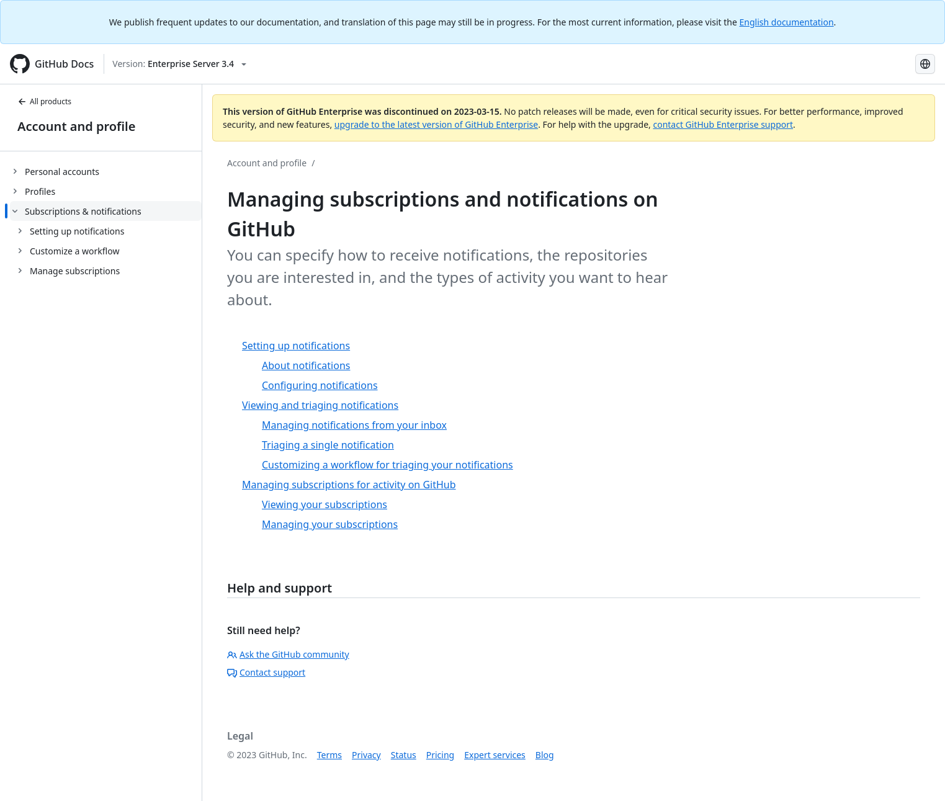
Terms (329, 755)
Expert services (495, 755)
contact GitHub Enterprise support (723, 124)
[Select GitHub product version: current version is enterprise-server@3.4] (179, 64)
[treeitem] (106, 171)
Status (403, 755)
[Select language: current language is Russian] (925, 64)
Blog (544, 755)
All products (44, 101)
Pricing (440, 755)
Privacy (366, 755)
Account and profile (76, 126)
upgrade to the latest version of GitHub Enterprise (436, 124)
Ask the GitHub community (288, 654)
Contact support (266, 672)
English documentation (787, 22)
